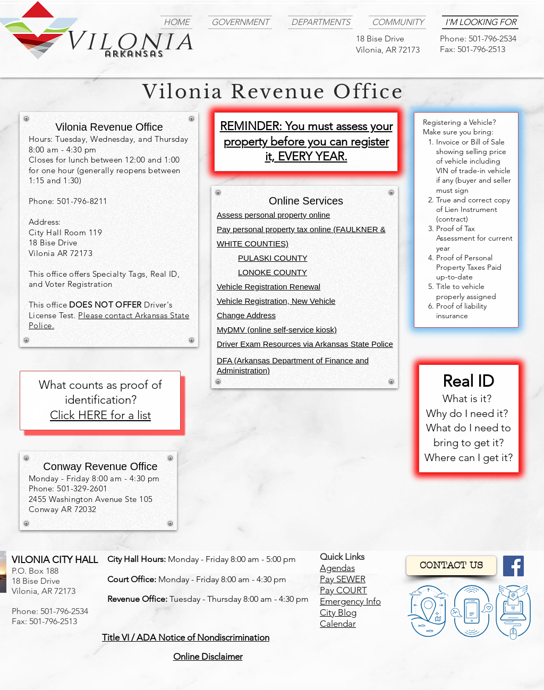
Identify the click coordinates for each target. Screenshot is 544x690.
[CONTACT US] (451, 565)
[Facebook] (513, 566)
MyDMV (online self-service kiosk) (277, 329)
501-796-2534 (492, 38)
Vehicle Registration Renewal (268, 286)
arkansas (134, 53)
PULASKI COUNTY (273, 257)
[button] (185, 638)
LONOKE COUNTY (272, 272)
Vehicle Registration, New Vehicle (276, 300)
